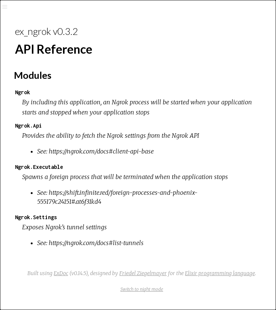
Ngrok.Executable (39, 167)
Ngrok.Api (28, 125)
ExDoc (61, 273)
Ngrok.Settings (36, 217)
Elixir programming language (220, 273)
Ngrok (22, 92)
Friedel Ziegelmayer (143, 273)
